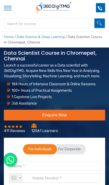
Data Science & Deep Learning (41, 36)
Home (9, 36)
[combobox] (16, 177)
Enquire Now (54, 115)
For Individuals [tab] (40, 149)
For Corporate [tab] (69, 149)
